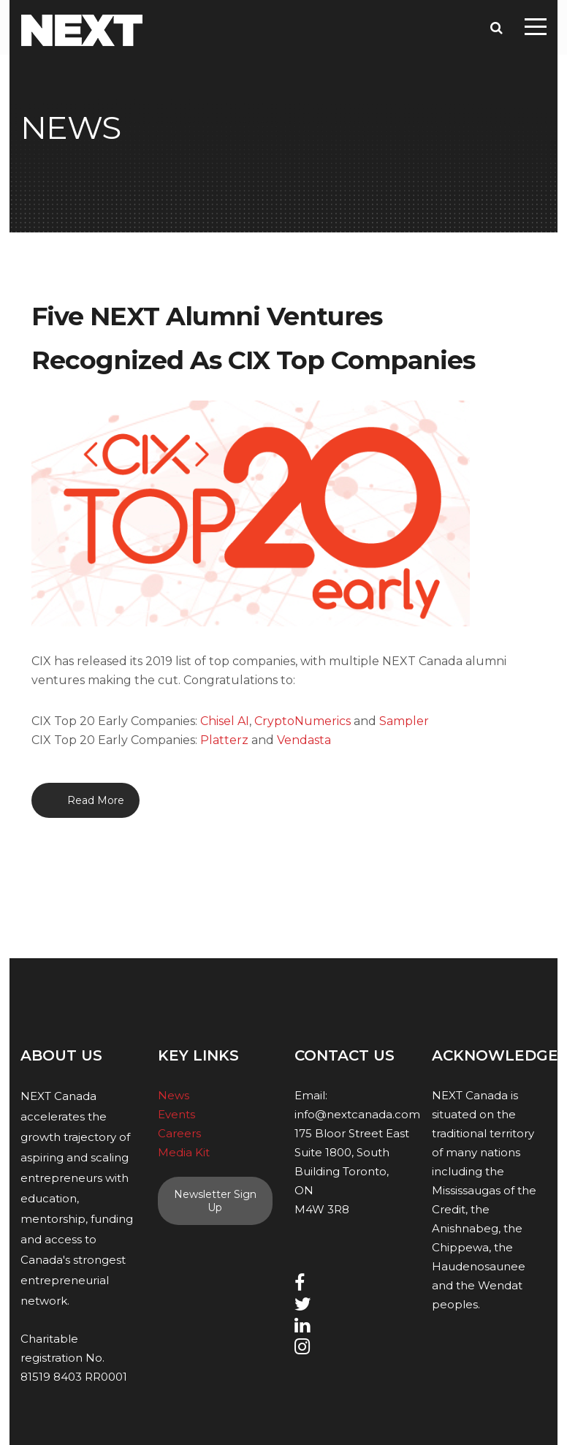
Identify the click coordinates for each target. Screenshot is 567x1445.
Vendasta (304, 740)
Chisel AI (224, 721)
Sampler (404, 721)
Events (176, 1114)
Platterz (224, 740)
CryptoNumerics (302, 721)
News (173, 1095)
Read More (95, 800)
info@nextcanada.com (357, 1114)
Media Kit (184, 1152)
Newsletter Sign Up (215, 1201)
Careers (179, 1133)
